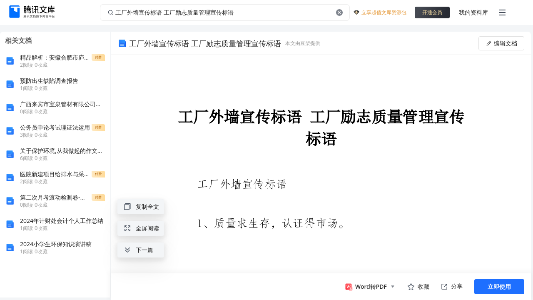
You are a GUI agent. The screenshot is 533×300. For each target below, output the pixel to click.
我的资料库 (473, 12)
